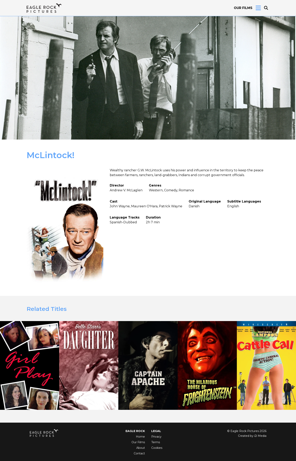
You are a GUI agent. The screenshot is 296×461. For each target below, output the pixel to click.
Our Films (243, 8)
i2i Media (260, 436)
